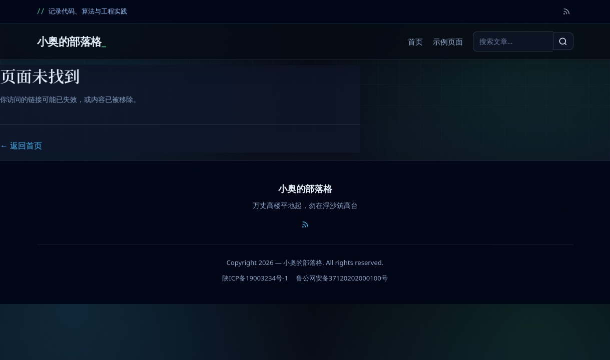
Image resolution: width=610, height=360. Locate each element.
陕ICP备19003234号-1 (255, 278)
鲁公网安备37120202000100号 (342, 278)
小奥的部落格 (69, 41)
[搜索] (563, 41)
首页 (415, 41)
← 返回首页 (21, 145)
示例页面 (448, 41)
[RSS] (566, 11)
